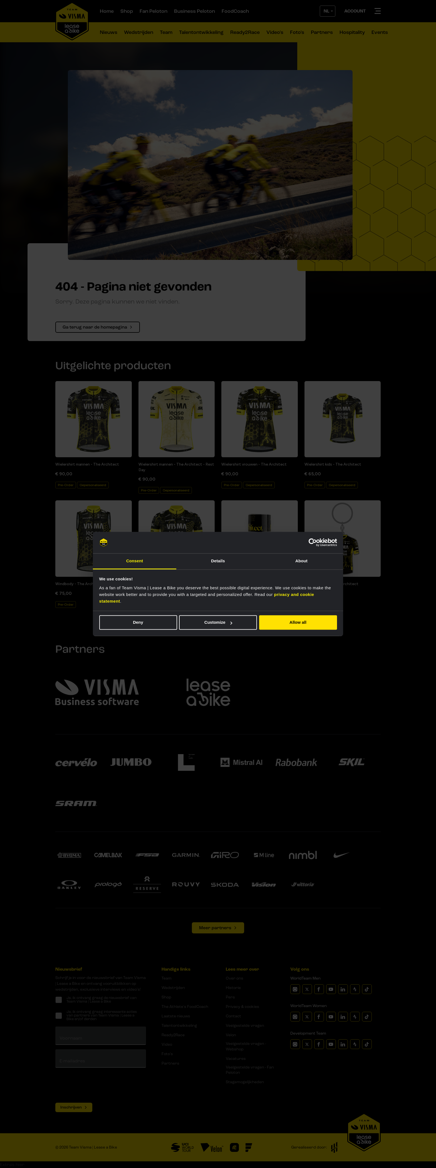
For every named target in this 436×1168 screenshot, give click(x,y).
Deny (138, 622)
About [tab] (301, 560)
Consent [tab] (134, 560)
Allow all (297, 622)
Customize (218, 622)
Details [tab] (218, 560)
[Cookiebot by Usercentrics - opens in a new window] (312, 542)
